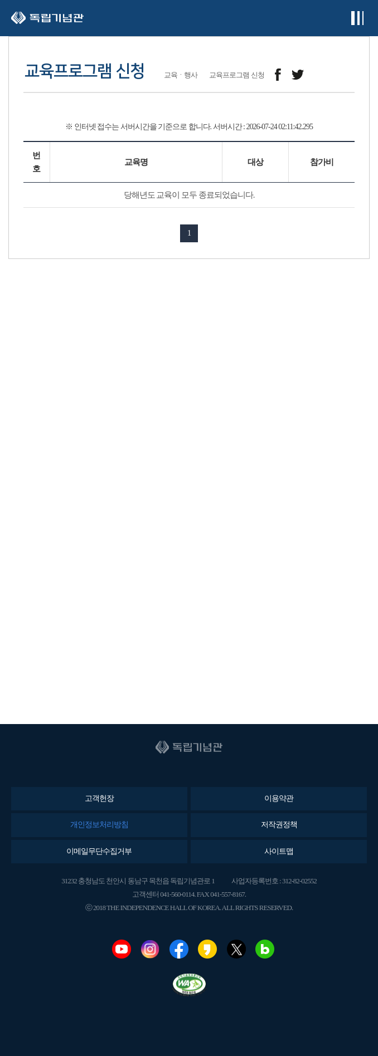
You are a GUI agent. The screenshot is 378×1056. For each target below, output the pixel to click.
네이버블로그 (264, 949)
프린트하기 (348, 75)
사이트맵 (278, 851)
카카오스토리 (207, 949)
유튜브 (121, 949)
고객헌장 (99, 798)
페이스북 (178, 949)
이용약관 (278, 798)
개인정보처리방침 (99, 824)
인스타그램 (149, 949)
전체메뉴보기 (357, 18)
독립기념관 (47, 18)
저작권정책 (279, 824)
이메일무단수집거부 (99, 851)
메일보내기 (322, 75)
